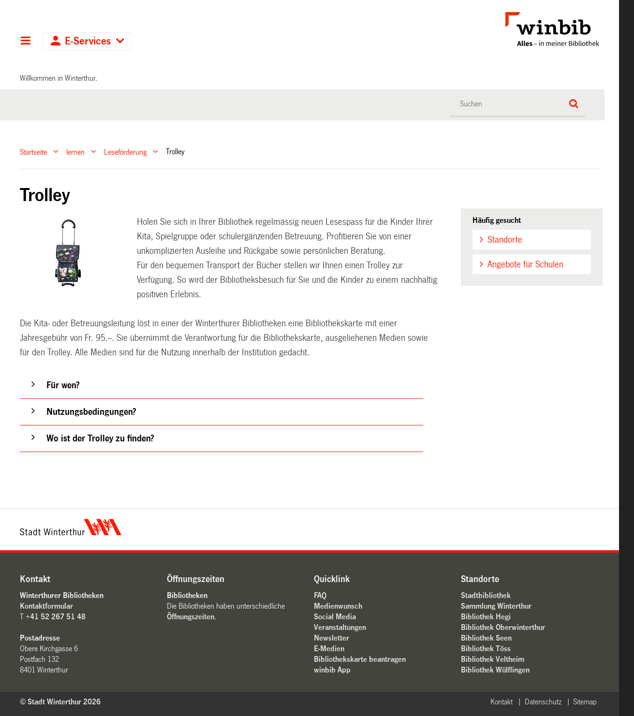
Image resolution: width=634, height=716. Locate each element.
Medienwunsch (338, 606)
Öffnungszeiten (190, 617)
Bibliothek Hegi (486, 617)
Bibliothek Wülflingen (495, 670)
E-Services (88, 41)
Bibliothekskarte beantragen (360, 659)
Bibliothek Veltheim (492, 659)
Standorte (504, 240)
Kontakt (501, 702)
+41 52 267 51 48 (56, 617)
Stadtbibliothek (486, 595)
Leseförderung (125, 151)
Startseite (33, 151)
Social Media (335, 617)
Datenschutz (543, 702)
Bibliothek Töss (486, 648)
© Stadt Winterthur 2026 (60, 702)
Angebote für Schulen (525, 264)
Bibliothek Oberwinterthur (503, 627)
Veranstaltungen (340, 627)
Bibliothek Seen (486, 638)
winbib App (332, 670)
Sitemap (585, 702)
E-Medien (329, 648)
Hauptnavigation (25, 41)
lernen (75, 151)
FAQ (320, 595)
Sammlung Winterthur (496, 606)
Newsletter (331, 638)
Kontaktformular (46, 606)
